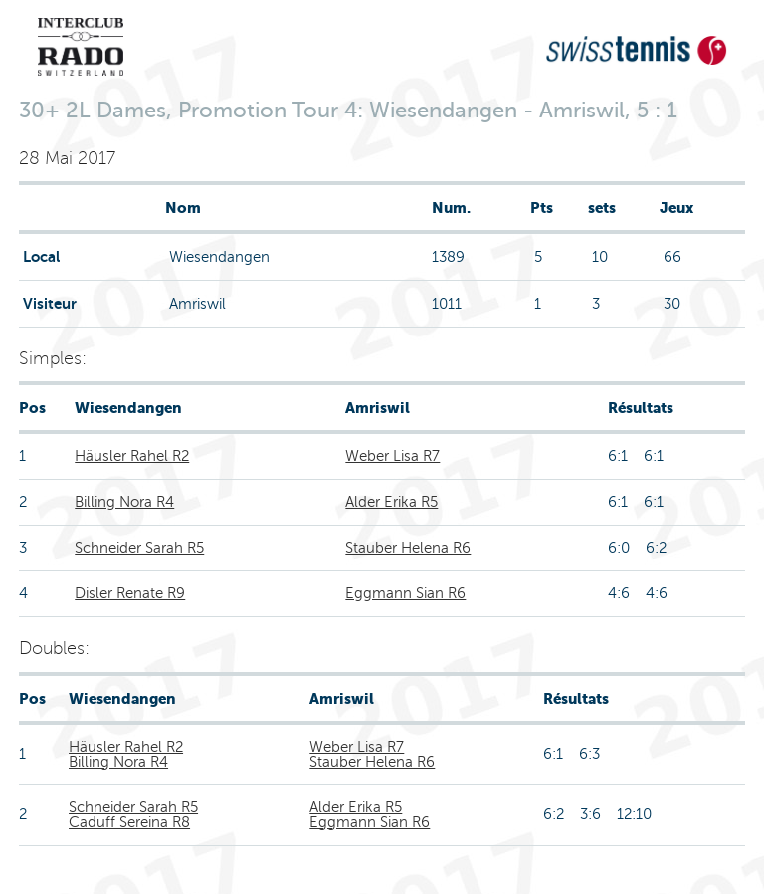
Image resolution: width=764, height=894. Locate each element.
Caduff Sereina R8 (129, 822)
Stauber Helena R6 (408, 548)
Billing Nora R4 (124, 502)
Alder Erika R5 (391, 502)
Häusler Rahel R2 (132, 456)
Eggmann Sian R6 (405, 593)
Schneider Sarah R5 (139, 548)
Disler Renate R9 (130, 593)
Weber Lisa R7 (392, 456)
